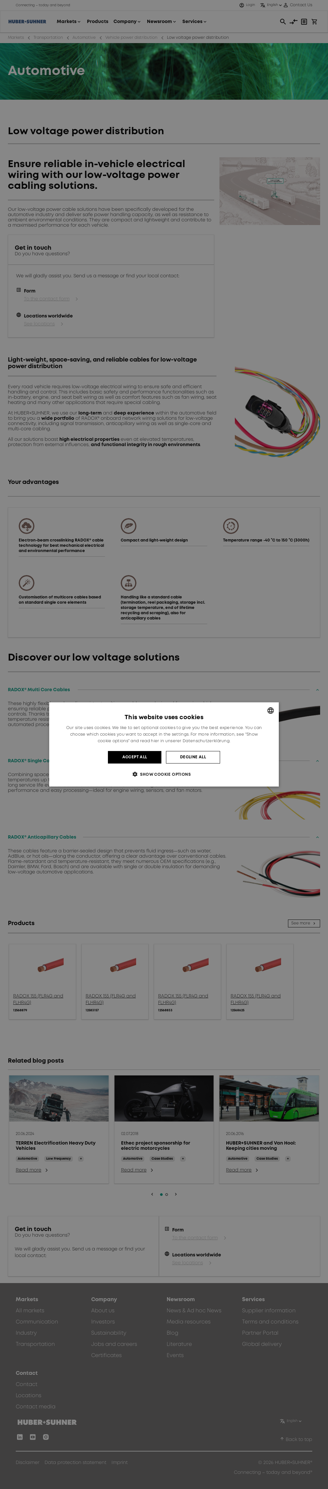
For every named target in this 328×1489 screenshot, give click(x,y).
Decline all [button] (193, 757)
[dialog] (164, 744)
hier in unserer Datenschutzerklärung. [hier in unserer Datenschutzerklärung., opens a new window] (190, 741)
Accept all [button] (134, 757)
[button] (164, 774)
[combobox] (270, 710)
